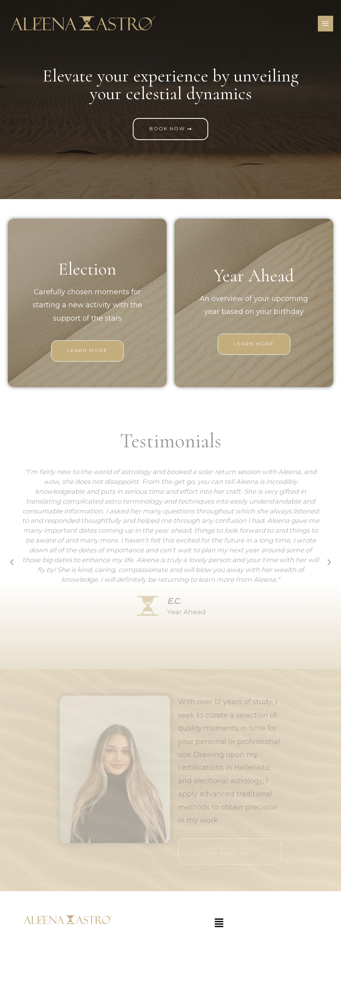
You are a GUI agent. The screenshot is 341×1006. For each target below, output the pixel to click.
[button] (12, 562)
